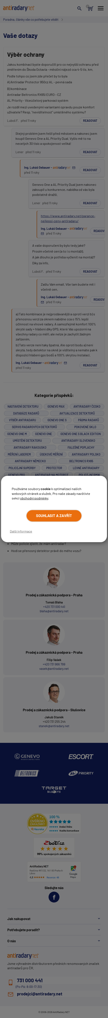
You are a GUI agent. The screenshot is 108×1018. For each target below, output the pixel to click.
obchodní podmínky (34, 498)
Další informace (21, 531)
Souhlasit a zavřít (54, 515)
